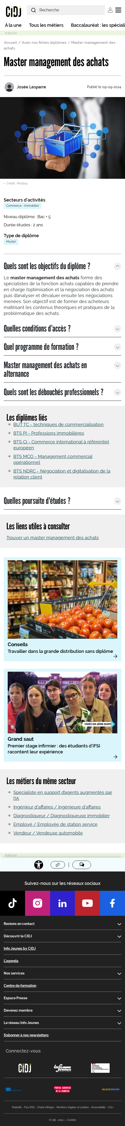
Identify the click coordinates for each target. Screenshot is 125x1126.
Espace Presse (15, 998)
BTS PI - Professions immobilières (48, 433)
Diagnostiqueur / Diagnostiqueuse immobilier (61, 815)
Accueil (10, 42)
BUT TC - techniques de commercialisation (58, 424)
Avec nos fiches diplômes (44, 42)
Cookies (71, 1120)
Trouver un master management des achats (52, 537)
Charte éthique (45, 1107)
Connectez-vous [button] (23, 1050)
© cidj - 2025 (56, 1120)
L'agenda (11, 961)
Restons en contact (19, 924)
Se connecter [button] (110, 10)
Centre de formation (20, 986)
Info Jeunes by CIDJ (20, 948)
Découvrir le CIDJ (18, 936)
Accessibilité (98, 1107)
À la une (13, 25)
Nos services (14, 973)
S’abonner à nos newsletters (26, 1035)
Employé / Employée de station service (55, 824)
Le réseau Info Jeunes (21, 1023)
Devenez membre (18, 1010)
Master (11, 241)
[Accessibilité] (38, 864)
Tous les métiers (46, 25)
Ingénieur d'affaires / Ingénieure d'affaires (57, 807)
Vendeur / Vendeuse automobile (48, 833)
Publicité (17, 1107)
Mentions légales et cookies (73, 1107)
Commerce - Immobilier (22, 205)
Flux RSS (29, 1107)
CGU (110, 1107)
